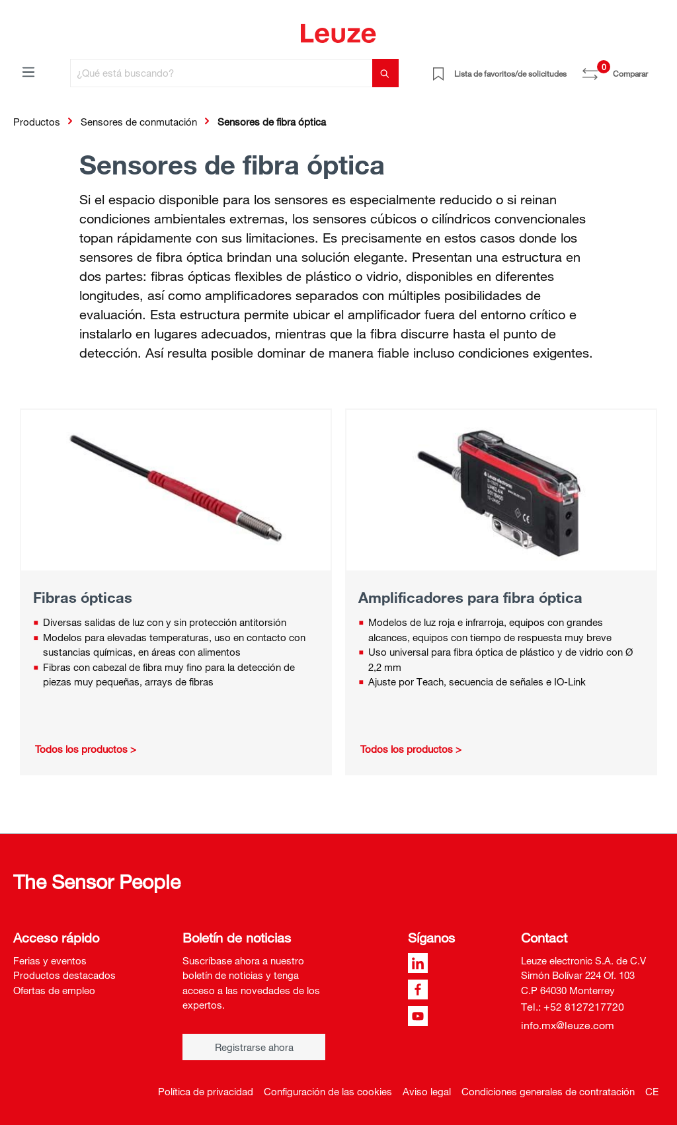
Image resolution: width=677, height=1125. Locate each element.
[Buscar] (385, 73)
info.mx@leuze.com (567, 1025)
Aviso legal (427, 1091)
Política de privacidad (205, 1091)
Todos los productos (81, 749)
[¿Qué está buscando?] (221, 73)
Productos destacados (64, 975)
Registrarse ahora (254, 1047)
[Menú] (28, 71)
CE (651, 1091)
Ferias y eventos (50, 960)
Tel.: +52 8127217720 (572, 1006)
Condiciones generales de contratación (548, 1091)
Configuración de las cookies (328, 1091)
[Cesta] (656, 68)
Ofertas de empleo (54, 990)
